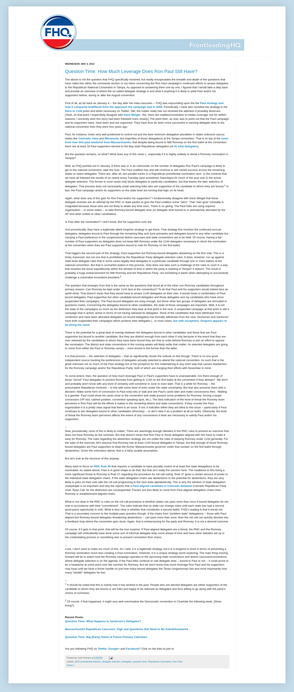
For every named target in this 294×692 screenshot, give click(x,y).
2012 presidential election (88, 661)
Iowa (95, 138)
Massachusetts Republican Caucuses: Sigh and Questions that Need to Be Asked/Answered (126, 629)
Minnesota (111, 138)
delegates (127, 661)
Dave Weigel (132, 114)
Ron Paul (177, 661)
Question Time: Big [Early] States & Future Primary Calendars (106, 637)
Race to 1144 (73, 111)
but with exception (185, 320)
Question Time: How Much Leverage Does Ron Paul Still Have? (131, 71)
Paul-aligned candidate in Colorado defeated (162, 486)
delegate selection (111, 661)
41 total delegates (186, 146)
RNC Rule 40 (102, 466)
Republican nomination (160, 661)
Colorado (84, 138)
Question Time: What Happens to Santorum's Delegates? (103, 621)
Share (70, 665)
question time (140, 661)
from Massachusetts (117, 142)
